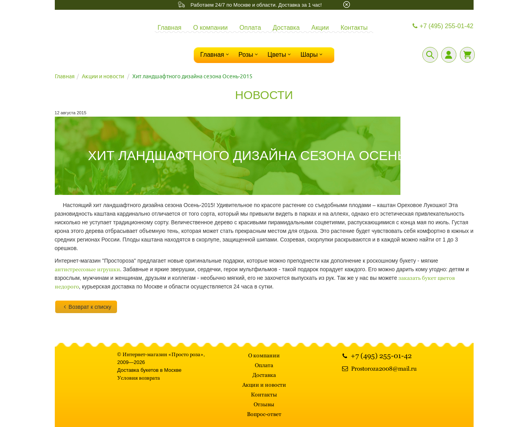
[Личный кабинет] (448, 55)
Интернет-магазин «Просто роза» (163, 354)
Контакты (354, 27)
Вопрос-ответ (264, 414)
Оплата (250, 27)
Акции (320, 27)
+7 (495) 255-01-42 (442, 26)
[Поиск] (430, 55)
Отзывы (264, 404)
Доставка (286, 27)
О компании (210, 27)
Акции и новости (103, 76)
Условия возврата (138, 378)
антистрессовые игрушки (87, 269)
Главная (170, 27)
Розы (248, 54)
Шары (312, 54)
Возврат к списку (86, 307)
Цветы (280, 54)
